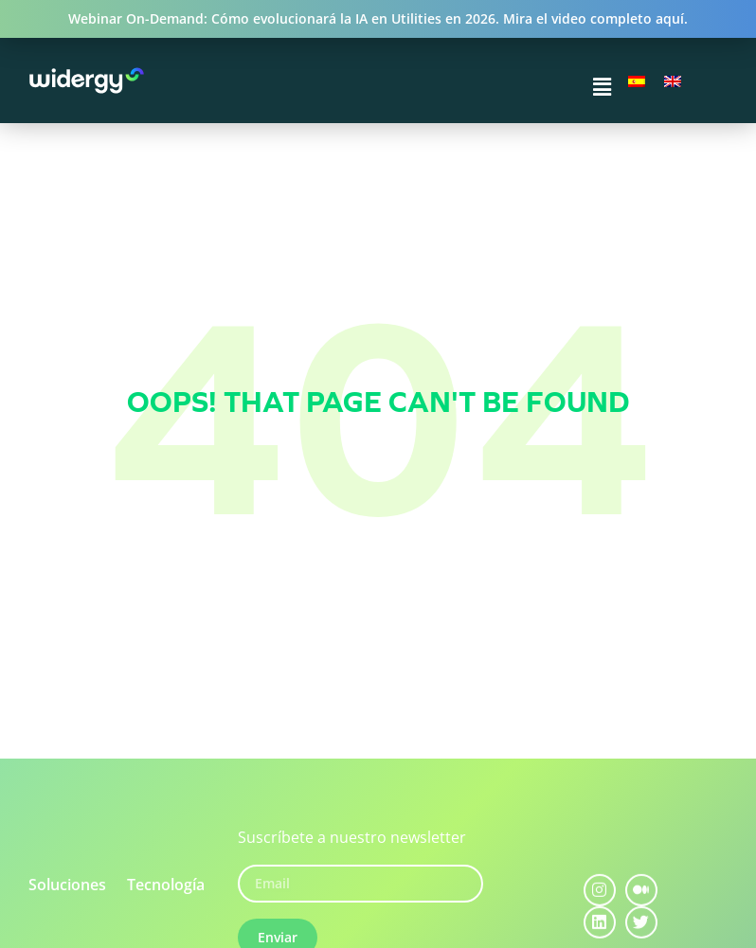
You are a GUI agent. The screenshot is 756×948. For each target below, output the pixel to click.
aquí (670, 18)
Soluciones (67, 884)
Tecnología (166, 884)
